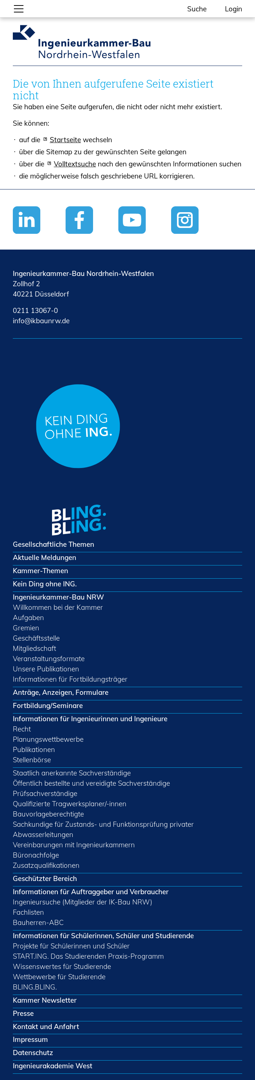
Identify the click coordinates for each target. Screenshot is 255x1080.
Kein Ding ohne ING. (45, 583)
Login (233, 8)
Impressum (30, 1039)
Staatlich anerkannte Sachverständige (72, 772)
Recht (22, 729)
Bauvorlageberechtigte (48, 814)
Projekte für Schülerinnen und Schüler (71, 945)
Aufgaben (28, 617)
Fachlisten (28, 912)
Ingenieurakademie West (52, 1065)
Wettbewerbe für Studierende (59, 976)
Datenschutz (33, 1052)
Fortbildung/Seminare (48, 705)
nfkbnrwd (41, 320)
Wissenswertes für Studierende (62, 966)
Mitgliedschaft (34, 648)
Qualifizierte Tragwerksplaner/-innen (69, 803)
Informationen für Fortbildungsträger (70, 679)
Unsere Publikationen (46, 668)
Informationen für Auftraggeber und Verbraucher (91, 891)
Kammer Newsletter (45, 1000)
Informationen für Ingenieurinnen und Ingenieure (90, 718)
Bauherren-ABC (38, 922)
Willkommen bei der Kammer (58, 607)
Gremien (26, 627)
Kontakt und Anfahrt (46, 1026)
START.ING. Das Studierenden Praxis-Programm (88, 956)
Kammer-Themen (40, 570)
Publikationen (34, 749)
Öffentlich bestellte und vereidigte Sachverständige (91, 783)
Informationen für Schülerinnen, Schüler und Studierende (103, 935)
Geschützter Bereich (45, 878)
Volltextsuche (75, 163)
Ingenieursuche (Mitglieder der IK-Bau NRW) (82, 901)
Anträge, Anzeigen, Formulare (60, 692)
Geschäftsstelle (36, 638)
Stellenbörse (32, 759)
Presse (23, 1013)
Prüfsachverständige (45, 793)
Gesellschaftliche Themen (53, 544)
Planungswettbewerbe (48, 739)
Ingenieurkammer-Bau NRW (58, 597)
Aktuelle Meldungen (44, 557)
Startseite (65, 139)
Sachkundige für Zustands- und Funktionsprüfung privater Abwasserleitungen (103, 829)
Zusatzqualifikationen (46, 865)
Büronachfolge (36, 855)
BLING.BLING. (35, 987)
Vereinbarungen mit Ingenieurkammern (74, 844)
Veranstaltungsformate (49, 658)
